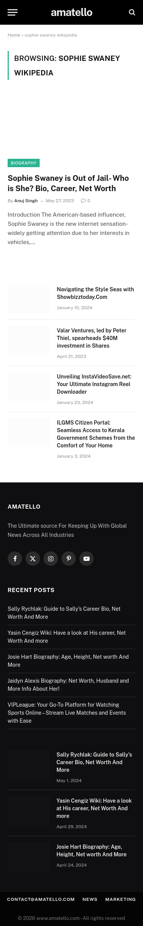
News (90, 899)
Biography (24, 163)
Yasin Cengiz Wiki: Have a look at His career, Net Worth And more (94, 808)
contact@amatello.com (41, 899)
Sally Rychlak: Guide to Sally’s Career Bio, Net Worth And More (94, 762)
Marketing (120, 899)
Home (14, 35)
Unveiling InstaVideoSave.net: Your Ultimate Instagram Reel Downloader (94, 384)
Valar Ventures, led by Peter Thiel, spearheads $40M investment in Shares (92, 338)
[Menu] (13, 12)
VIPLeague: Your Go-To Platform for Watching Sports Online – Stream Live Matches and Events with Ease (67, 713)
